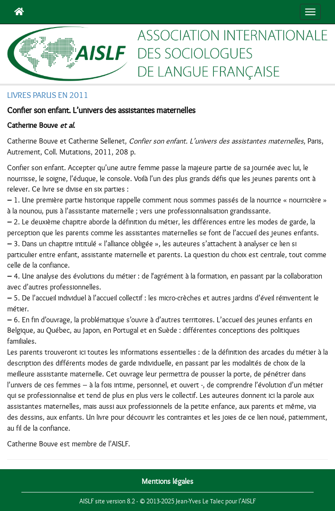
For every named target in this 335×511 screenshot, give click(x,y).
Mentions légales (167, 481)
